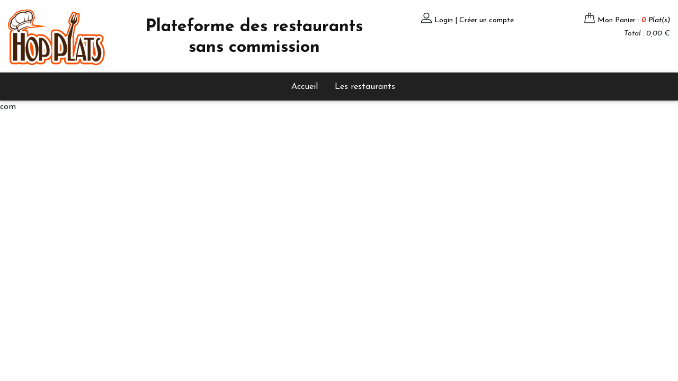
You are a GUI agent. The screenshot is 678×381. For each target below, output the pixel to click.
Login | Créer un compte (474, 20)
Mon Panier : (633, 20)
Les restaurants (365, 87)
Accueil (304, 87)
